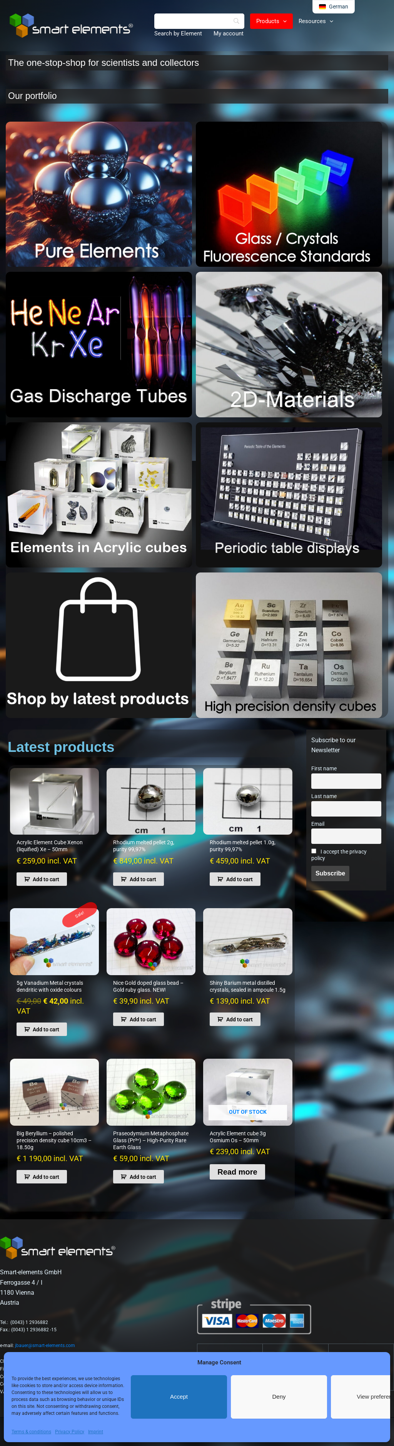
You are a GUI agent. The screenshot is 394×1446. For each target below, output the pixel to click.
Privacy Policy (69, 1431)
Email (317, 824)
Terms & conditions (31, 1431)
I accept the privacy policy (339, 855)
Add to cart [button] (46, 879)
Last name (324, 796)
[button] (283, 21)
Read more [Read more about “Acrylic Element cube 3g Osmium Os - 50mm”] (237, 1172)
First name (324, 768)
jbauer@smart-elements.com (45, 1345)
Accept (179, 1396)
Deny (278, 1396)
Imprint (95, 1431)
